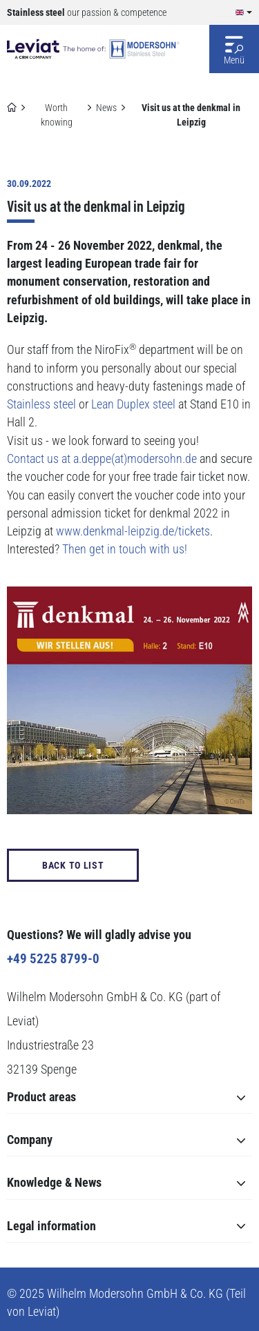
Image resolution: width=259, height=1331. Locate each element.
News (106, 107)
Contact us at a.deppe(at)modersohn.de (102, 459)
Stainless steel (41, 404)
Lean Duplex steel (133, 404)
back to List (73, 865)
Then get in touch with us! (124, 549)
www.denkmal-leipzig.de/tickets (133, 531)
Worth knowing (57, 115)
